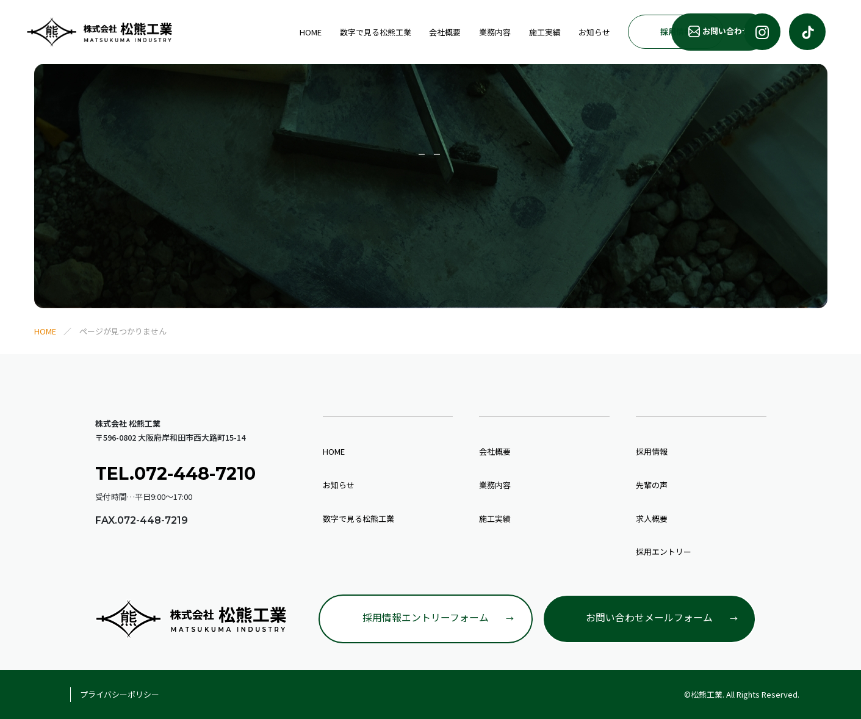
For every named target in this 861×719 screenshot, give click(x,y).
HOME (217, 31)
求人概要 (652, 518)
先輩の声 (652, 485)
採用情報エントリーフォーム (425, 617)
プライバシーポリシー (119, 694)
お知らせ (497, 31)
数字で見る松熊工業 (280, 31)
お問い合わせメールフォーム (649, 617)
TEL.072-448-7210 (176, 473)
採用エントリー (663, 551)
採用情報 (580, 30)
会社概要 (350, 31)
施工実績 (448, 31)
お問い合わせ (693, 31)
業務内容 (399, 31)
